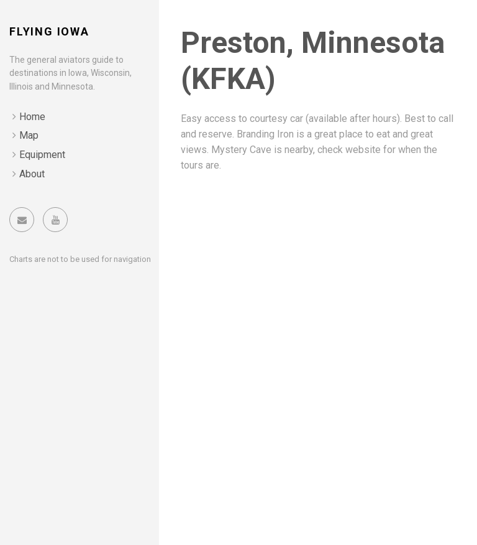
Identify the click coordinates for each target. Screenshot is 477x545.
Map (29, 135)
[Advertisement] (318, 275)
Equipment (42, 155)
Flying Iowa (49, 31)
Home (32, 117)
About (32, 174)
